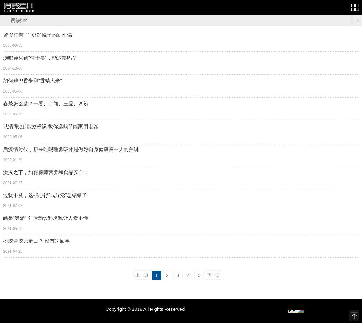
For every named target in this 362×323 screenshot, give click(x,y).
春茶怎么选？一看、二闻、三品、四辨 (46, 103)
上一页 (142, 275)
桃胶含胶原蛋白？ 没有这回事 (36, 241)
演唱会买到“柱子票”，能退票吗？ (40, 58)
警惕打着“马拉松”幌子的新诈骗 (37, 35)
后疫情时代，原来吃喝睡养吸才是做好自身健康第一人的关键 (71, 149)
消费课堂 (15, 20)
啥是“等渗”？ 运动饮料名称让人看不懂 (45, 218)
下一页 (213, 275)
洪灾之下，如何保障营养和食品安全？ (46, 172)
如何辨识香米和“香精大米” (32, 80)
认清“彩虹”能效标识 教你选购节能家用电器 (50, 126)
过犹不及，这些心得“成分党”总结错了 (45, 195)
